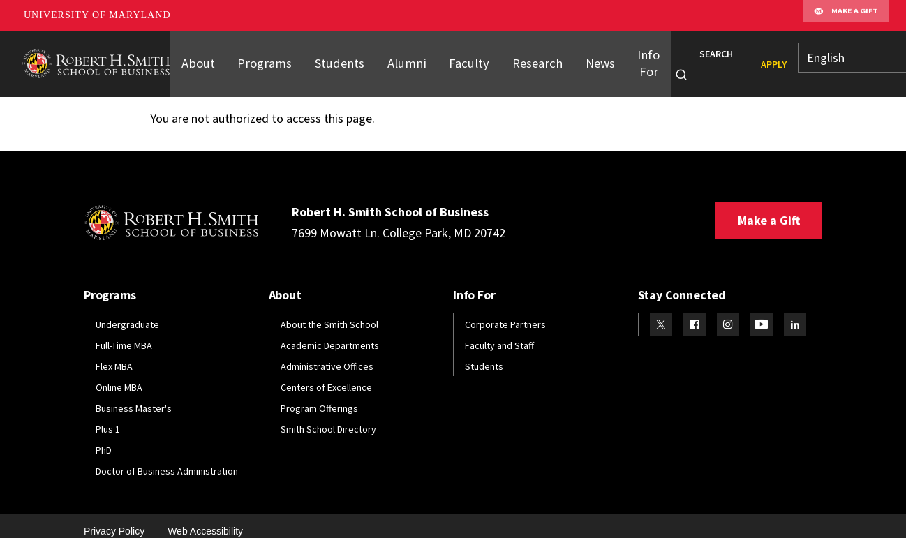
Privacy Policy (114, 519)
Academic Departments (330, 333)
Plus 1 (108, 417)
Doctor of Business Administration (167, 459)
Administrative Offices (327, 354)
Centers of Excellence (326, 375)
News (579, 58)
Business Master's (134, 396)
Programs (261, 58)
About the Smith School (329, 312)
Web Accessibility (205, 519)
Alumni (395, 58)
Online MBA (119, 375)
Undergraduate (127, 312)
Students (331, 58)
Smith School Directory (328, 417)
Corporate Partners (505, 312)
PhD (104, 438)
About (196, 58)
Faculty (455, 58)
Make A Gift (846, 15)
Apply (752, 58)
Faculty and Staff (499, 333)
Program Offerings (319, 396)
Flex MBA (114, 354)
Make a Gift (769, 208)
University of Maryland (97, 15)
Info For (627, 57)
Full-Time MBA (124, 333)
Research (519, 58)
